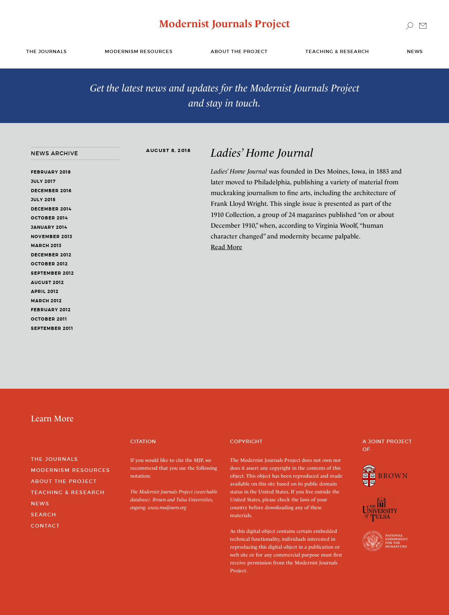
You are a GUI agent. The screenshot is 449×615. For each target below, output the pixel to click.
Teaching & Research (337, 51)
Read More (226, 247)
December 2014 (51, 209)
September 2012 (52, 273)
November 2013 (52, 237)
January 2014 (49, 227)
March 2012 (46, 301)
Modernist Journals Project (224, 24)
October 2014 (49, 218)
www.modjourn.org (167, 507)
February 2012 (51, 310)
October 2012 (49, 264)
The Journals (54, 459)
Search (43, 514)
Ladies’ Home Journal (262, 153)
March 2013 (46, 246)
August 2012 (47, 282)
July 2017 (43, 181)
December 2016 (51, 191)
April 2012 (45, 291)
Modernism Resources (139, 51)
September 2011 (52, 328)
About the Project (239, 51)
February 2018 (51, 172)
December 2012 (51, 255)
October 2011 (49, 319)
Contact (45, 525)
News (415, 51)
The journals (46, 51)
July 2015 (43, 200)
